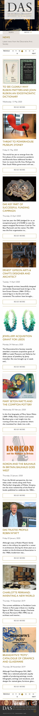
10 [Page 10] (19, 51)
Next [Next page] (34, 53)
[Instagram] (35, 711)
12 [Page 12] (25, 51)
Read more (19, 107)
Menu (28, 32)
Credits (24, 713)
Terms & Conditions (19, 713)
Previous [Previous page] (6, 51)
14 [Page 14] (33, 51)
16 (17, 53)
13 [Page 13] (29, 51)
